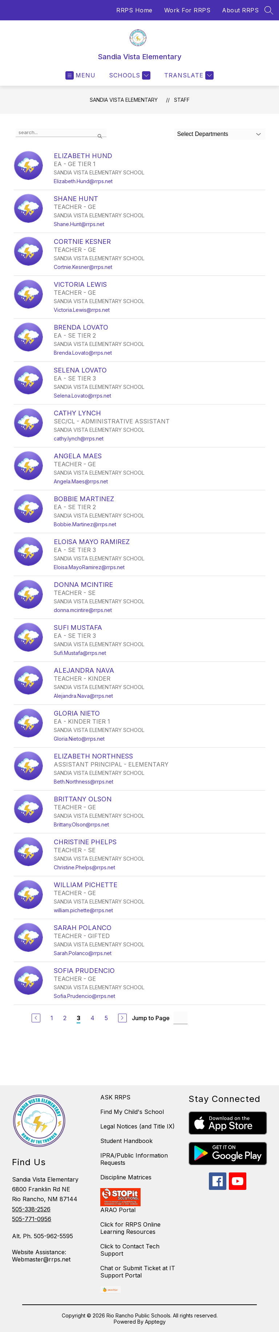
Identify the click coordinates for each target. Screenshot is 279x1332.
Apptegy (155, 1322)
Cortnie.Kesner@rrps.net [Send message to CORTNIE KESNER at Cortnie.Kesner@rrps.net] (83, 267)
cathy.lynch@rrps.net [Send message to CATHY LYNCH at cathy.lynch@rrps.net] (79, 438)
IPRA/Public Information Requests (134, 1159)
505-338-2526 (31, 1209)
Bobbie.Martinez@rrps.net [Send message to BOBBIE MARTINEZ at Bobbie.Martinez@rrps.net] (85, 524)
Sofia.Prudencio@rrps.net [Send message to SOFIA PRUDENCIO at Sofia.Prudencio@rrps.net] (84, 996)
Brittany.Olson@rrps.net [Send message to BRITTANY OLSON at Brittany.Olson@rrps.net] (81, 824)
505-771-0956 (31, 1219)
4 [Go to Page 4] (92, 1018)
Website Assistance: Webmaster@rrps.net (41, 1255)
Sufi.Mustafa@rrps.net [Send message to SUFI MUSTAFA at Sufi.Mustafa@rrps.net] (80, 653)
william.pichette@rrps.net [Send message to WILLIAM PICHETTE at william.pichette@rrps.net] (83, 910)
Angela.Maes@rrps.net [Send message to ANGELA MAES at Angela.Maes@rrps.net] (81, 481)
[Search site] (268, 10)
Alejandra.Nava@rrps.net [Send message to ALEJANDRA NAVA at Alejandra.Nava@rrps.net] (83, 696)
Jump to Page (151, 1018)
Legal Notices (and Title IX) (137, 1126)
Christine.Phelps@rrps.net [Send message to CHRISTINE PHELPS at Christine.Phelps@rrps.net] (84, 867)
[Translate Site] (188, 75)
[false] (61, 132)
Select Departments (203, 134)
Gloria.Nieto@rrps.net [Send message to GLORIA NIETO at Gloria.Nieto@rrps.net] (79, 739)
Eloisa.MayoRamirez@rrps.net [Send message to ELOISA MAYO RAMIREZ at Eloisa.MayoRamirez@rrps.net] (89, 567)
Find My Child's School (132, 1111)
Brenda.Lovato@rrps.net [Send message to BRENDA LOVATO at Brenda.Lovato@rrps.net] (83, 353)
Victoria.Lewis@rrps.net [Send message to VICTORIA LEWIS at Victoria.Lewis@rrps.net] (82, 310)
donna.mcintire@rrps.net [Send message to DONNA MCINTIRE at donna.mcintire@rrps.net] (83, 610)
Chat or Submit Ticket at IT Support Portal (137, 1271)
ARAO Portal (118, 1210)
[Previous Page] (36, 1018)
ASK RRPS (115, 1097)
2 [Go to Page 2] (64, 1018)
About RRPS (240, 10)
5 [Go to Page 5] (106, 1018)
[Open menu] (80, 75)
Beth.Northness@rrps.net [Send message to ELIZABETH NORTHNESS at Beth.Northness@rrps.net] (83, 781)
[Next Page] (122, 1018)
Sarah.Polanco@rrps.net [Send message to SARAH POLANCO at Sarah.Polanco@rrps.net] (83, 953)
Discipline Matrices (125, 1177)
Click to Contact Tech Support (129, 1250)
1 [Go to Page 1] (51, 1018)
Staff (182, 100)
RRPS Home (134, 10)
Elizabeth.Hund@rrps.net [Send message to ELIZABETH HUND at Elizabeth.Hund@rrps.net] (83, 181)
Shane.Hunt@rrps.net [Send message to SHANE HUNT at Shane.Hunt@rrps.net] (79, 224)
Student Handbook (126, 1140)
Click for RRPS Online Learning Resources (130, 1228)
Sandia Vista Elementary (124, 100)
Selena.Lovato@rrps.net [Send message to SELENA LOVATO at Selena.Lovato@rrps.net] (82, 396)
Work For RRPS (187, 10)
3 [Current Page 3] (78, 1018)
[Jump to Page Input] (180, 1017)
